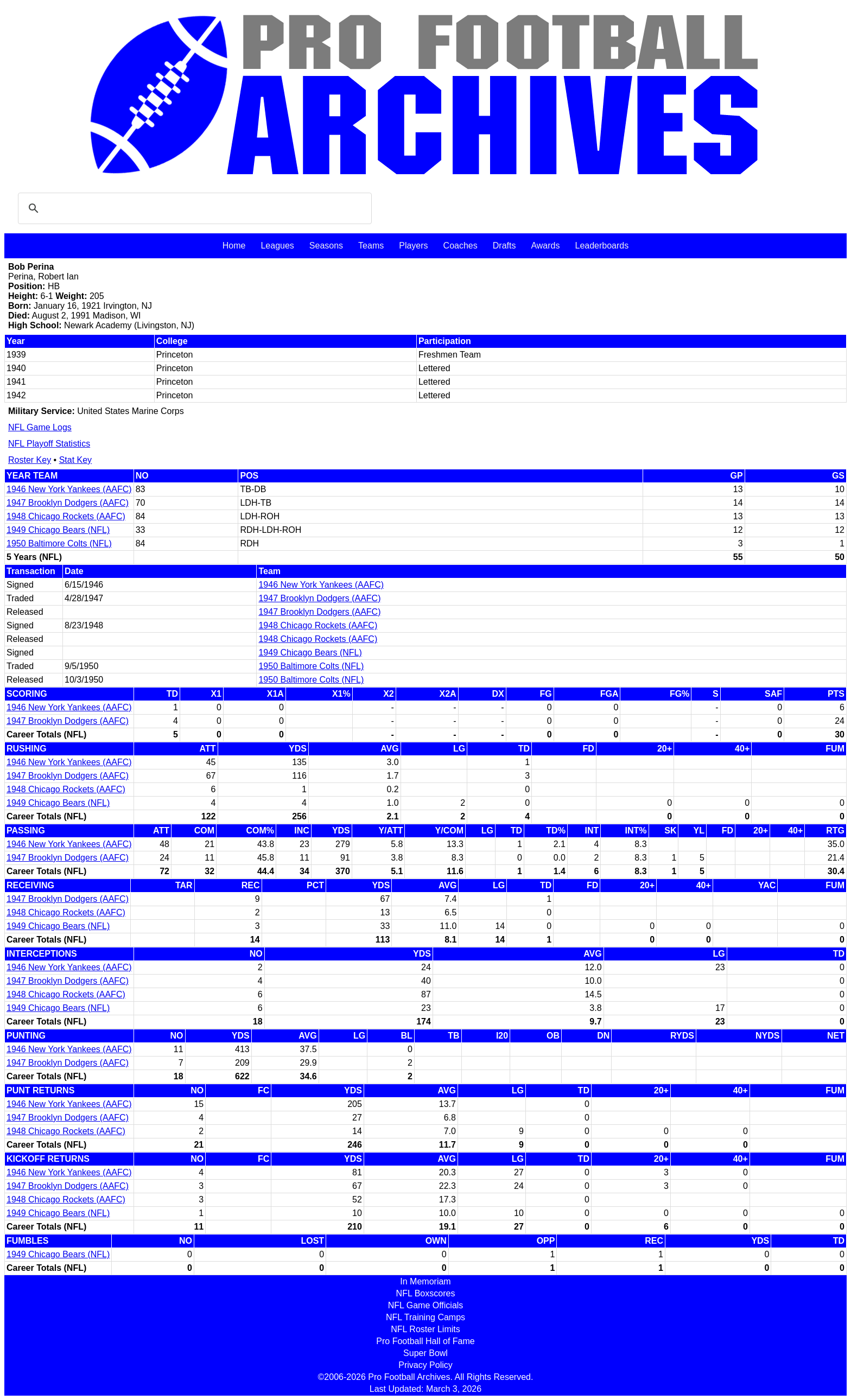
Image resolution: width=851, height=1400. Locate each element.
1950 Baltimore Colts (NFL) (59, 543)
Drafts (504, 245)
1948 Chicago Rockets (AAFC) (66, 516)
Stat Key (75, 459)
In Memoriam (425, 1281)
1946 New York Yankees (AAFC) (69, 489)
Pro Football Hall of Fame (425, 1341)
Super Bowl (425, 1353)
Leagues (277, 245)
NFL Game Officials (425, 1305)
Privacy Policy (425, 1365)
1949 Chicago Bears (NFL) (58, 529)
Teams (371, 245)
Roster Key (29, 459)
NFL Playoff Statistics (49, 443)
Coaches (460, 245)
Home (234, 245)
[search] (193, 208)
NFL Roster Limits (425, 1329)
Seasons (326, 245)
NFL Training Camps (425, 1317)
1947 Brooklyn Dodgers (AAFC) (68, 502)
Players (413, 245)
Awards (545, 245)
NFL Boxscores (425, 1293)
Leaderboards (601, 245)
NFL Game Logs (40, 427)
